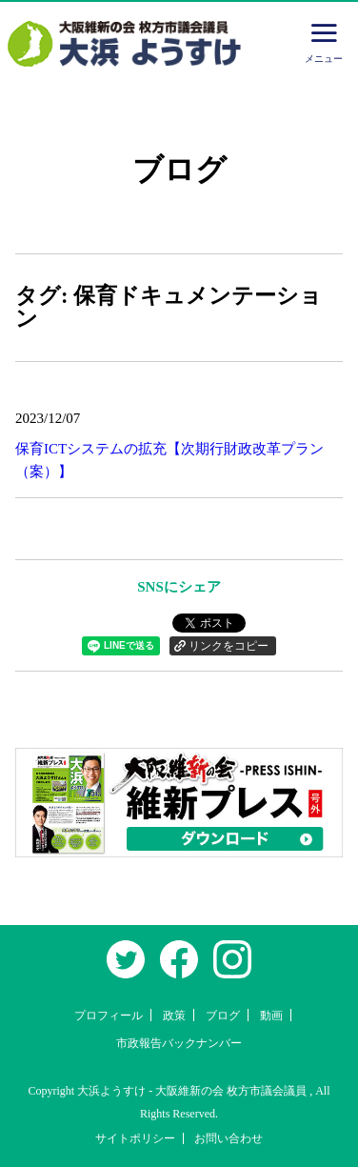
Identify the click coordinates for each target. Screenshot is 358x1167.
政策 (174, 1015)
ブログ (223, 1015)
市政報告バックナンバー (179, 1043)
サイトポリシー (135, 1138)
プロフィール (108, 1015)
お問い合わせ (228, 1138)
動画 (271, 1015)
